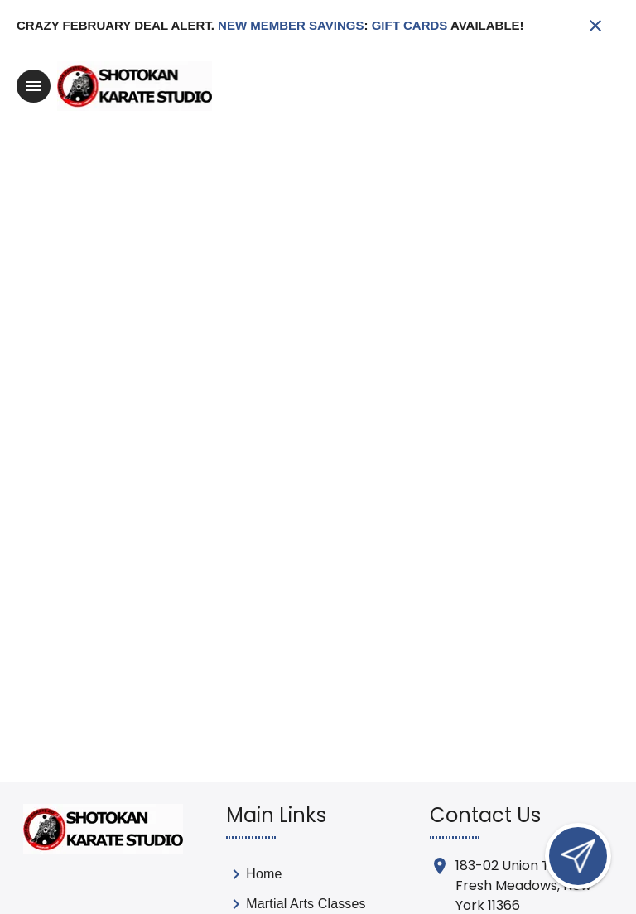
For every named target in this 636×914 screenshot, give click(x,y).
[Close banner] (595, 26)
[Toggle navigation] (34, 86)
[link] (295, 877)
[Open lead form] (578, 856)
